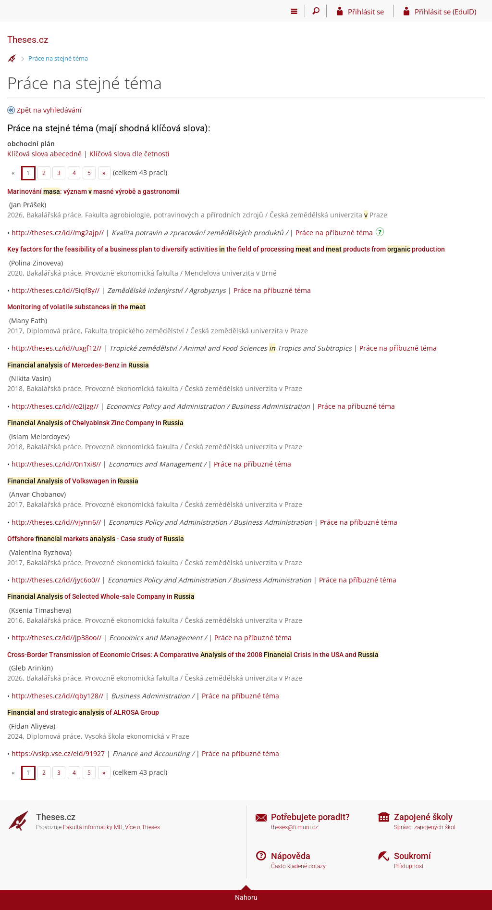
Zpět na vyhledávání (49, 109)
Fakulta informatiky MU (93, 827)
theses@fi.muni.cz (294, 827)
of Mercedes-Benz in (78, 365)
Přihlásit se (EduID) (445, 11)
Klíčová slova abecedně (44, 153)
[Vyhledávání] (316, 11)
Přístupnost (409, 866)
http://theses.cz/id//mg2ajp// (58, 232)
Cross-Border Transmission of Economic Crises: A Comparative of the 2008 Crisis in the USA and (193, 654)
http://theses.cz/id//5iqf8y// (55, 290)
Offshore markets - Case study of (95, 539)
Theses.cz (27, 39)
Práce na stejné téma (58, 58)
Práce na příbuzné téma (334, 232)
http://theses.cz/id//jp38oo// (56, 637)
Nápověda (290, 856)
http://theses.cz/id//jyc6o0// (56, 579)
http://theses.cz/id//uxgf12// (56, 348)
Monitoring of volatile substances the (76, 307)
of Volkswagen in (72, 481)
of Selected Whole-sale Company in (101, 596)
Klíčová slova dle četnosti (129, 153)
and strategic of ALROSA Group (83, 712)
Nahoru (246, 897)
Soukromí (412, 856)
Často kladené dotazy (298, 866)
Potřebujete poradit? (310, 817)
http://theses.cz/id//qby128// (57, 695)
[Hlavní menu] (294, 11)
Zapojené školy (423, 817)
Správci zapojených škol (424, 827)
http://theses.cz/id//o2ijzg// (55, 406)
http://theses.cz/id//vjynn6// (56, 522)
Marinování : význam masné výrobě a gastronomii (93, 191)
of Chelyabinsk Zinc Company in (95, 423)
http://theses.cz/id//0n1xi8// (56, 463)
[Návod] (381, 233)
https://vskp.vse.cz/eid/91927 (58, 753)
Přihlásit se (366, 11)
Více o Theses (142, 827)
